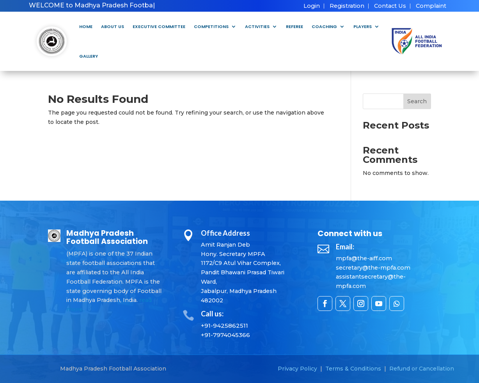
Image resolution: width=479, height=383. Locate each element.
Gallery (88, 56)
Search (417, 101)
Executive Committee (159, 26)
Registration (347, 6)
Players (362, 26)
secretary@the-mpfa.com (373, 267)
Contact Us (390, 6)
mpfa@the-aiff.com (364, 258)
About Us (112, 26)
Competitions (211, 26)
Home (85, 26)
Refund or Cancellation (421, 368)
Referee (294, 26)
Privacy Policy (297, 368)
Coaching (324, 26)
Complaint (431, 6)
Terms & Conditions (353, 368)
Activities (257, 26)
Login (311, 6)
